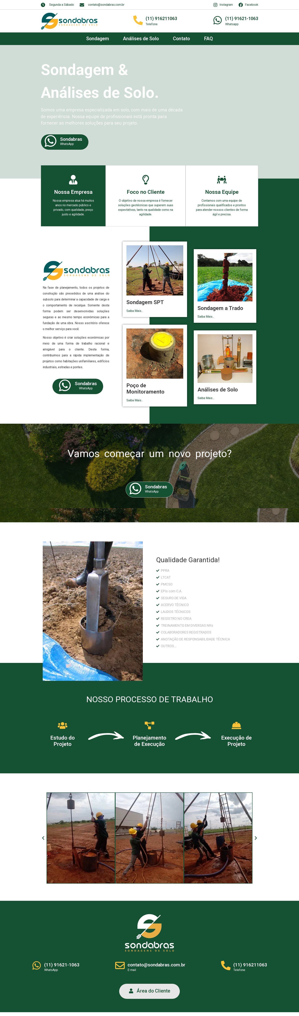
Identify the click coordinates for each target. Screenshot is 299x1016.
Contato (181, 38)
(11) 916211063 (161, 18)
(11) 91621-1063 (241, 18)
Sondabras (71, 139)
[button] (43, 838)
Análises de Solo (141, 38)
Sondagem (97, 38)
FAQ (208, 38)
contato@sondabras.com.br (156, 965)
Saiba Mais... (134, 311)
